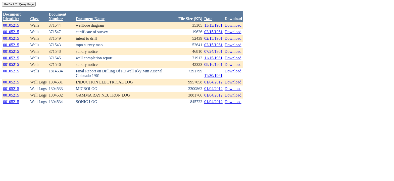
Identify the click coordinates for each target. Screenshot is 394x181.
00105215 (11, 25)
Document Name (90, 19)
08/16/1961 (213, 64)
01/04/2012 (213, 82)
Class (34, 19)
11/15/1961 (213, 25)
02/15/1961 (213, 32)
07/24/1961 (213, 51)
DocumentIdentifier (12, 16)
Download (233, 25)
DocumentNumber (57, 16)
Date (208, 19)
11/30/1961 (213, 75)
